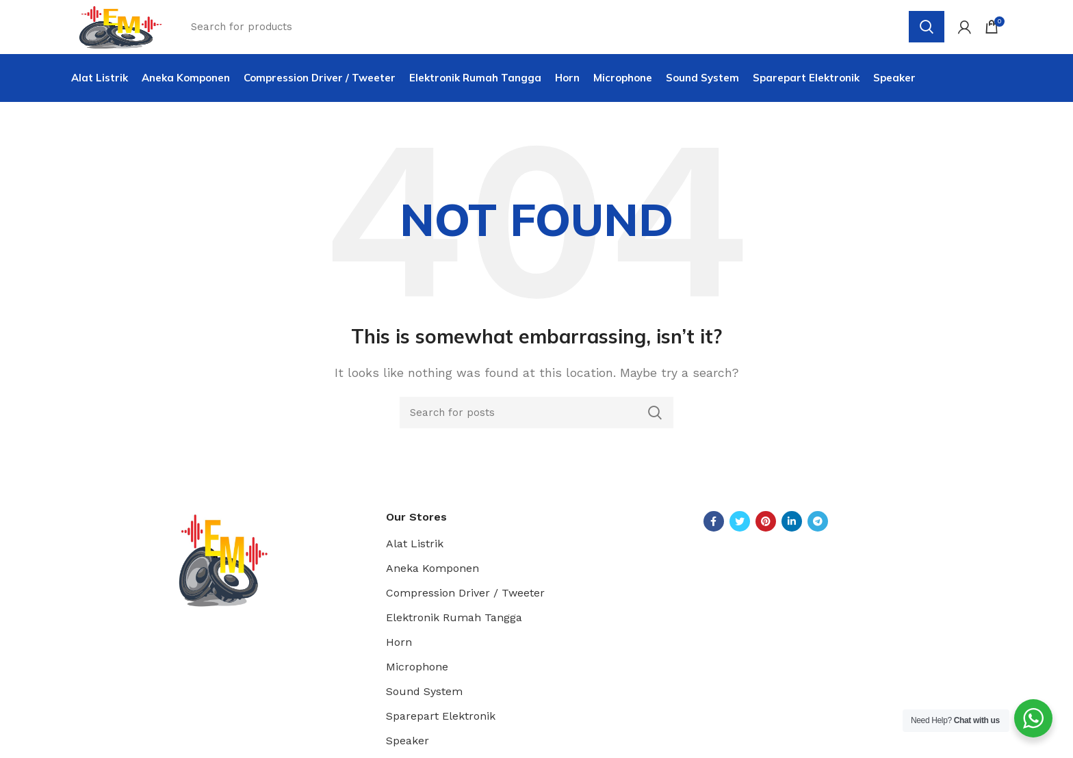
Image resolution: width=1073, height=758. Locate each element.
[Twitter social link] (739, 529)
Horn (399, 650)
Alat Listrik (414, 551)
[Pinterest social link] (765, 529)
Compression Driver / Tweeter (465, 600)
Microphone (417, 674)
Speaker (407, 748)
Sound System (424, 699)
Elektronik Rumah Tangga (454, 625)
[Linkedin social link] (791, 529)
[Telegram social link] (817, 529)
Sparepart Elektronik (440, 724)
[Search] (536, 420)
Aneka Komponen (432, 576)
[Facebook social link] (713, 529)
